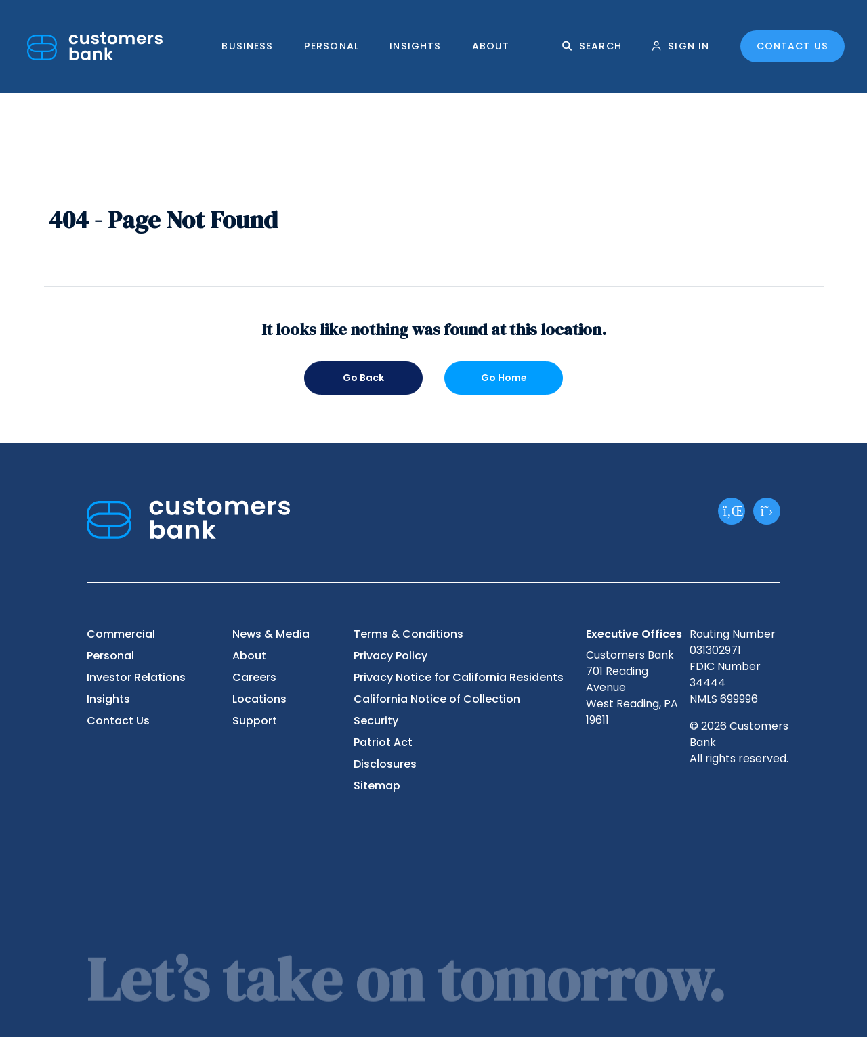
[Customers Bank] (95, 46)
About (491, 46)
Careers (254, 677)
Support (254, 720)
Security (376, 720)
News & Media (271, 634)
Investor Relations (136, 677)
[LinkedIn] (731, 511)
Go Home (504, 377)
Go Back (363, 377)
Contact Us (792, 46)
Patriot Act (383, 742)
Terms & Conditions (408, 634)
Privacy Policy (390, 655)
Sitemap (377, 785)
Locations (259, 699)
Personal (331, 46)
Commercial (121, 634)
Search (600, 46)
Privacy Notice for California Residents (459, 677)
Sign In (688, 46)
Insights (415, 46)
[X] (766, 511)
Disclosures (385, 764)
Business (247, 46)
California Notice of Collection (437, 699)
